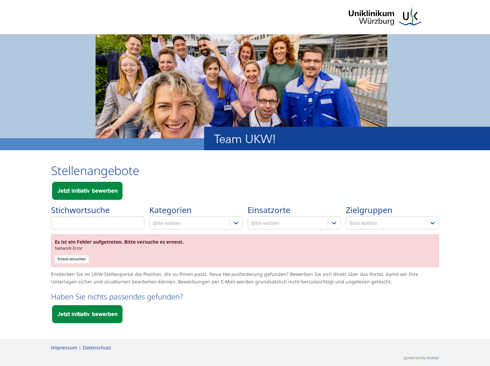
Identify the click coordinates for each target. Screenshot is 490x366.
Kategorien (170, 210)
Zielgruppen (369, 210)
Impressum (64, 347)
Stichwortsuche (80, 210)
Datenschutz (97, 347)
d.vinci (433, 358)
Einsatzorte (269, 210)
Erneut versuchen (72, 259)
